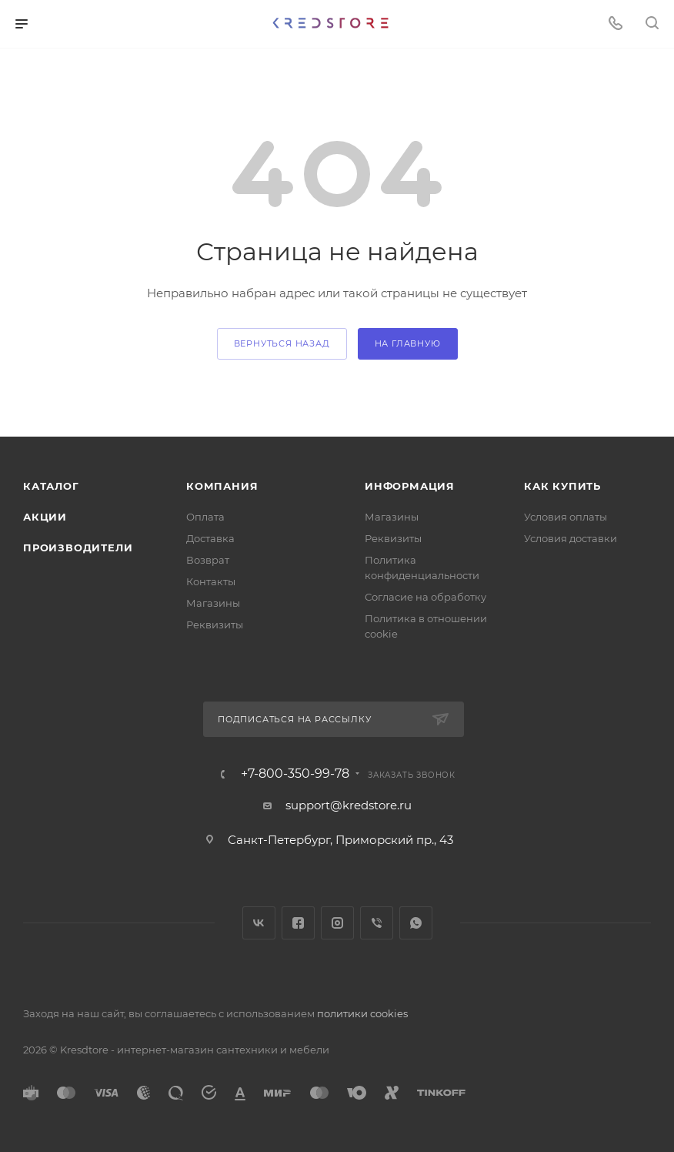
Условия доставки (570, 538)
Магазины (213, 603)
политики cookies (362, 1013)
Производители (77, 547)
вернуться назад (282, 343)
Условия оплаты (565, 517)
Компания (222, 486)
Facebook (298, 922)
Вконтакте (258, 922)
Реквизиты (214, 624)
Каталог (51, 486)
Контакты (210, 581)
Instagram (337, 922)
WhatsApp (415, 922)
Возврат (207, 560)
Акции (45, 517)
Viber (376, 922)
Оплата (205, 517)
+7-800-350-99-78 (295, 774)
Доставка (210, 538)
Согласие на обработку (425, 597)
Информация (410, 486)
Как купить (562, 486)
